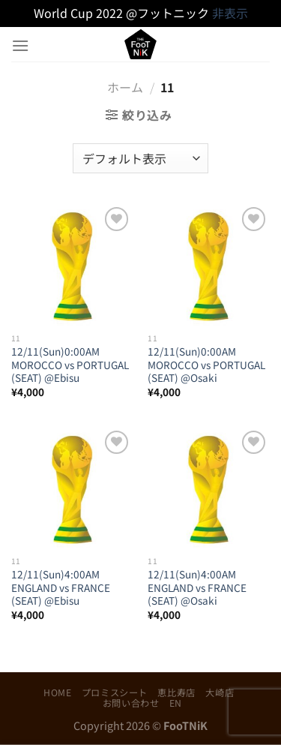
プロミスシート (115, 692)
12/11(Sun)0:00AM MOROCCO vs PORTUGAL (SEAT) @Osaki (206, 365)
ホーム (125, 87)
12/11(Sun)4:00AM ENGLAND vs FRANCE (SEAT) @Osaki (197, 588)
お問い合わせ (131, 703)
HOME (57, 692)
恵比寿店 (176, 692)
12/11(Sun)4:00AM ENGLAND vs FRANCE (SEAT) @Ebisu (60, 588)
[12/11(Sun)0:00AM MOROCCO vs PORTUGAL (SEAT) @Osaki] (209, 264)
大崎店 (219, 692)
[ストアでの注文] (140, 158)
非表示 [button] (230, 13)
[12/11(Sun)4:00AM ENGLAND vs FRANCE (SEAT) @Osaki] (209, 488)
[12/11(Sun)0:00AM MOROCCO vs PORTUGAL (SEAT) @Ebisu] (72, 264)
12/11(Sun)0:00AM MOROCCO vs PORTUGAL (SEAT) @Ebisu (70, 365)
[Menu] (20, 45)
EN (175, 703)
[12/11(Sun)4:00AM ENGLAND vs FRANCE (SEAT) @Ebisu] (72, 488)
